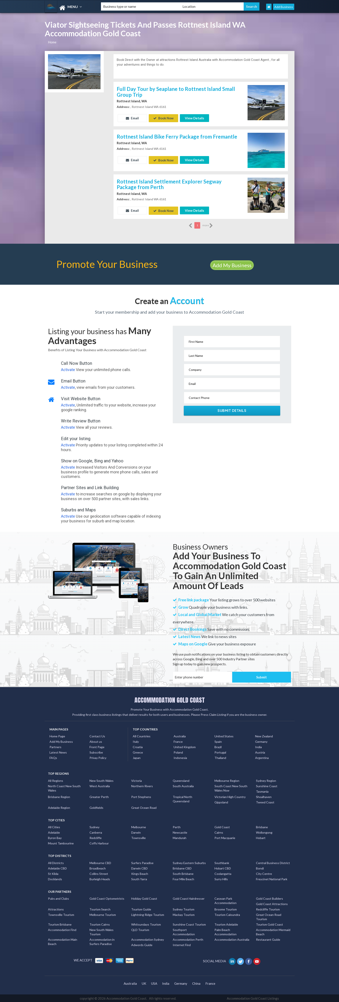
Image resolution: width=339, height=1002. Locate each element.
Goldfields (96, 807)
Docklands (55, 878)
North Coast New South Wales (64, 788)
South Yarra (139, 878)
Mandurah (179, 837)
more (207, 225)
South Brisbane (183, 873)
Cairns (218, 832)
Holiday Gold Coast (144, 898)
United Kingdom (185, 746)
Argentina (262, 757)
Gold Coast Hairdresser (189, 898)
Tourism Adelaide (226, 924)
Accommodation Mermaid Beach (273, 931)
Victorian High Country (230, 796)
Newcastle (180, 832)
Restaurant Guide (268, 939)
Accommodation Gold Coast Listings (253, 998)
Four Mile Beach (183, 878)
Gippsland (221, 801)
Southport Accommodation (184, 931)
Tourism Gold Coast (269, 924)
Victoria (136, 780)
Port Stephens (141, 796)
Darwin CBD (139, 867)
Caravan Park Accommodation (225, 900)
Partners (55, 746)
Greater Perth (99, 796)
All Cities (54, 826)
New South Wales (102, 780)
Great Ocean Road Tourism (268, 916)
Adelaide (54, 832)
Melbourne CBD (100, 862)
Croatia (138, 746)
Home (52, 42)
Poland (178, 752)
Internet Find (182, 944)
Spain (218, 741)
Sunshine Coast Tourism (189, 924)
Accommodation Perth (188, 939)
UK (144, 983)
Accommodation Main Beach (62, 941)
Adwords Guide (141, 944)
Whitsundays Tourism (146, 924)
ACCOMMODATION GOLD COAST (169, 699)
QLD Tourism (140, 929)
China (196, 983)
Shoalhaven (264, 796)
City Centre (264, 873)
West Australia (100, 785)
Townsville (138, 837)
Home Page (57, 735)
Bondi (260, 867)
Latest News (58, 752)
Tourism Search (100, 908)
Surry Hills (221, 878)
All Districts (56, 862)
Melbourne (138, 826)
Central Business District (273, 862)
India (258, 746)
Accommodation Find (62, 929)
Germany (261, 741)
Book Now (163, 118)
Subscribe (96, 752)
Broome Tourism (225, 908)
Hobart (260, 837)
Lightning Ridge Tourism (147, 914)
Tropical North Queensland (182, 798)
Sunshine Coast (266, 785)
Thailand (220, 757)
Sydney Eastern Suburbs (189, 862)
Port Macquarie (224, 837)
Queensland (181, 780)
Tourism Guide (141, 908)
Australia (180, 735)
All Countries (141, 735)
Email (132, 118)
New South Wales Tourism (102, 931)
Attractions (56, 908)
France (178, 741)
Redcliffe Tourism (268, 908)
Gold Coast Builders (269, 898)
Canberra (96, 832)
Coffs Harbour (99, 842)
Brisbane (262, 826)
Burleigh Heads (100, 878)
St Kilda (53, 873)
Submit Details (231, 410)
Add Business (283, 7)
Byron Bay (55, 837)
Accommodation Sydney (147, 939)
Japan (137, 757)
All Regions (55, 780)
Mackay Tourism (184, 914)
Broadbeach (98, 867)
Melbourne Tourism (103, 914)
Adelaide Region (59, 807)
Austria (260, 752)
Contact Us (97, 735)
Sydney (94, 826)
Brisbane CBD (182, 867)
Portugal (220, 752)
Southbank (221, 862)
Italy (136, 741)
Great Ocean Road (144, 807)
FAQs (53, 757)
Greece (138, 752)
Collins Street (99, 873)
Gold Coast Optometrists (107, 898)
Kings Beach (139, 873)
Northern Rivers (142, 785)
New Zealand (264, 735)
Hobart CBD (222, 867)
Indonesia (180, 757)
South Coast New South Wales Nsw (230, 788)
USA (154, 983)
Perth (177, 826)
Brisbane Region (59, 796)
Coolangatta (222, 873)
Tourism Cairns (100, 924)
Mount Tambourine (61, 842)
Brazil (218, 746)
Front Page (97, 746)
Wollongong (264, 832)
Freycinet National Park (271, 878)
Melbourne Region (226, 780)
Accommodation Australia (231, 939)
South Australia (183, 785)
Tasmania (262, 791)
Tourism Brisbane (60, 924)
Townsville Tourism (61, 914)
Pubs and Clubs (58, 898)
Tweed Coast (265, 801)
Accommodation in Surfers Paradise (102, 941)
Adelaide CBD (57, 867)
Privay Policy (98, 757)
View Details (194, 118)
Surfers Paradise (142, 862)
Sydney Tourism (183, 908)
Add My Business (232, 264)
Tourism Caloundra (227, 914)
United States (223, 735)
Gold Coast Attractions (272, 903)
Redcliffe (96, 837)
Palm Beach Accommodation (225, 931)
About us (96, 741)
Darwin (136, 832)
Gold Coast (222, 826)
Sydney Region (266, 780)
